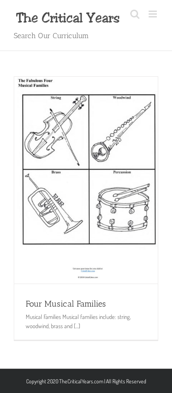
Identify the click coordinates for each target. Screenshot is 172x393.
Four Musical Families (66, 304)
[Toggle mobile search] (134, 14)
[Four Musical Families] (86, 180)
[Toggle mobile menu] (153, 14)
